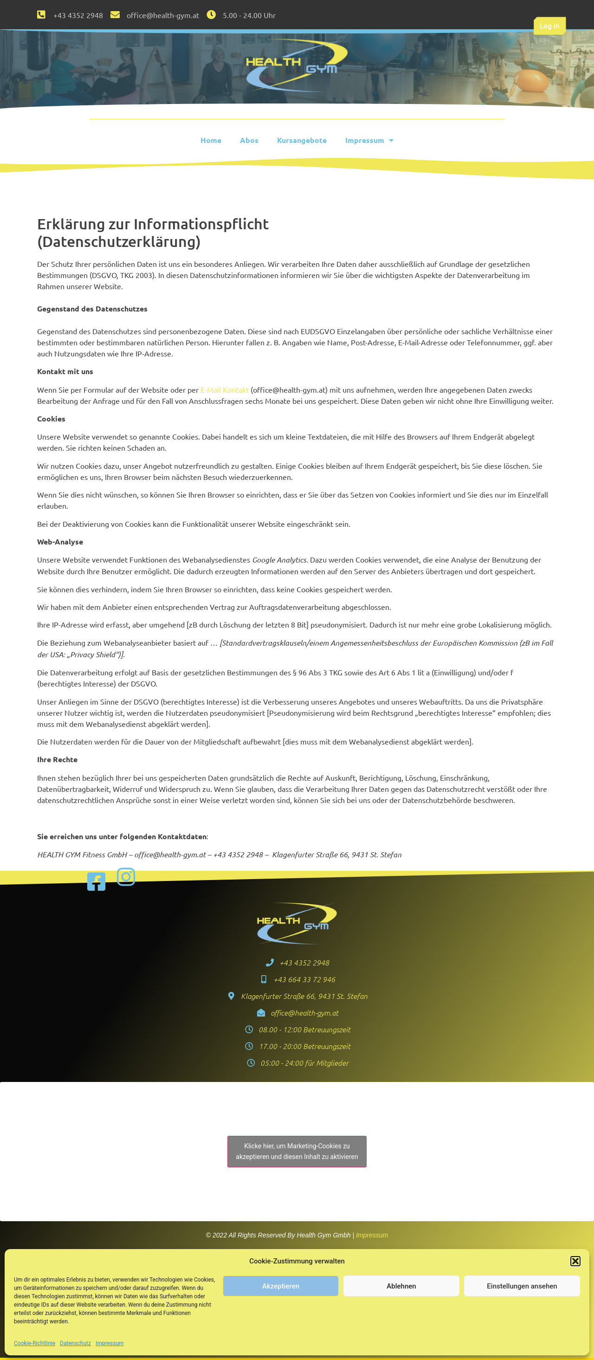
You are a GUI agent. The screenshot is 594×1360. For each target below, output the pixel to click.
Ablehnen (401, 1286)
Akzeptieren (280, 1286)
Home (210, 140)
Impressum (109, 1343)
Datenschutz (75, 1343)
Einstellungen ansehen (522, 1286)
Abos (249, 140)
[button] (575, 1261)
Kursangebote (302, 140)
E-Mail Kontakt (224, 389)
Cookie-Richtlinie (34, 1343)
